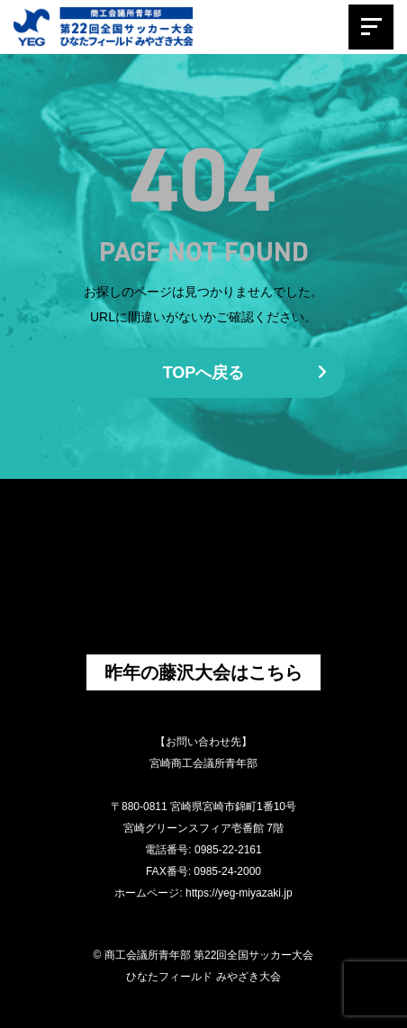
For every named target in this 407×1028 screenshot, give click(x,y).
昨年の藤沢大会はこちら (203, 672)
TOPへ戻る (245, 373)
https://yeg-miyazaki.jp (239, 893)
